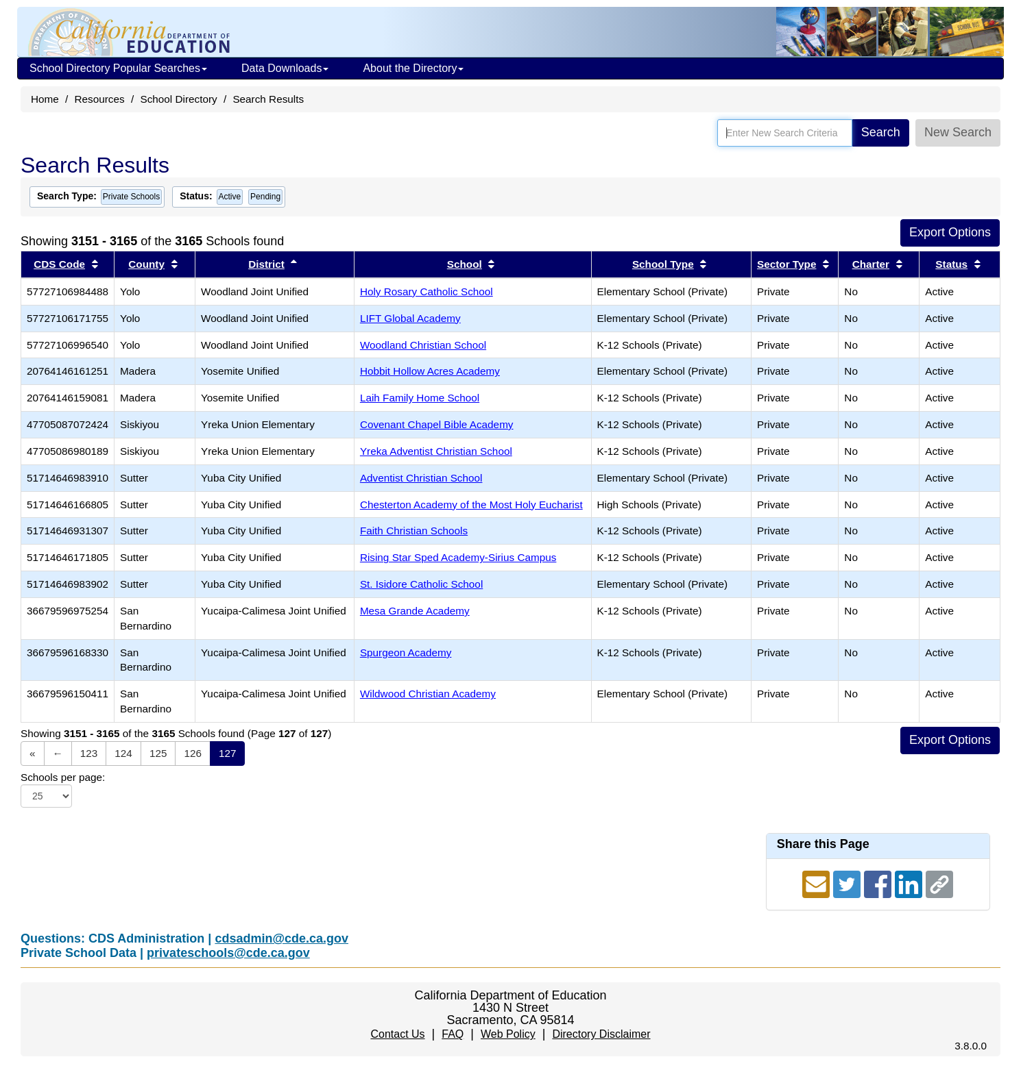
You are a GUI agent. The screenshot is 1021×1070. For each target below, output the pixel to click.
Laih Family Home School (419, 397)
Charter (870, 264)
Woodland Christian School (423, 345)
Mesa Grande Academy (415, 611)
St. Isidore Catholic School (421, 584)
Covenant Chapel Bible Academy (437, 424)
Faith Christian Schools (414, 530)
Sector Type (786, 264)
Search (880, 132)
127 (228, 753)
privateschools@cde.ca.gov (228, 953)
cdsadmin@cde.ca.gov (281, 938)
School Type (663, 264)
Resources (100, 99)
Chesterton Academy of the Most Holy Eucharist (471, 504)
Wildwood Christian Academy (428, 693)
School (464, 264)
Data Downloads (284, 68)
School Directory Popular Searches (118, 68)
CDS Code (59, 264)
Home (45, 99)
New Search (958, 132)
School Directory (178, 99)
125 (158, 753)
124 (123, 753)
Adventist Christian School (421, 478)
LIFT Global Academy (410, 318)
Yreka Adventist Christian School (436, 451)
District (266, 264)
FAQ (453, 1034)
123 (89, 753)
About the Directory (413, 68)
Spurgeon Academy (406, 652)
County (146, 264)
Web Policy (508, 1034)
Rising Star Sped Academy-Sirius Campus (458, 557)
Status (951, 264)
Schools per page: (63, 777)
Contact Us (397, 1034)
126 (193, 753)
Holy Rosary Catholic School (426, 291)
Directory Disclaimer (601, 1034)
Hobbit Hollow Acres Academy (430, 371)
